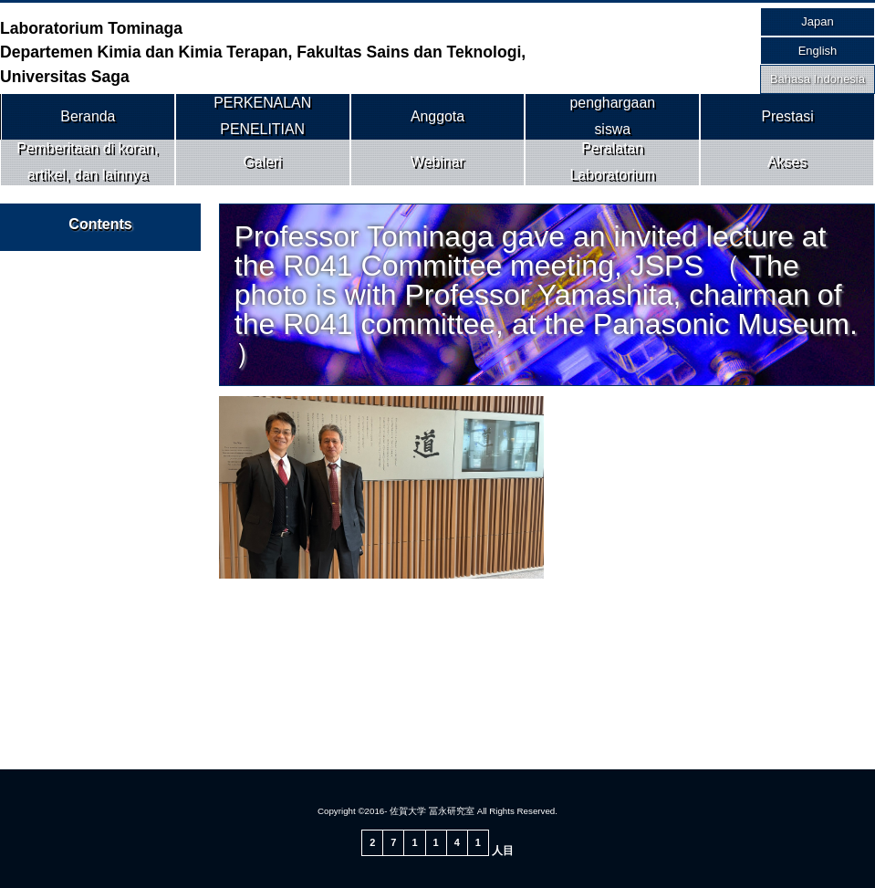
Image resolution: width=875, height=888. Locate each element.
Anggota (437, 115)
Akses (787, 161)
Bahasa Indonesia (817, 79)
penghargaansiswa (612, 116)
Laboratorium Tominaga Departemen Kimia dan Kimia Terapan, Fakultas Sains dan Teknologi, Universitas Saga (263, 52)
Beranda (88, 115)
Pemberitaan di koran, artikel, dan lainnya (87, 161)
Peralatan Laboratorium (612, 161)
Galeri (262, 161)
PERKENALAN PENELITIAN (262, 115)
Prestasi (787, 115)
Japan (817, 21)
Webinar (438, 161)
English (818, 50)
